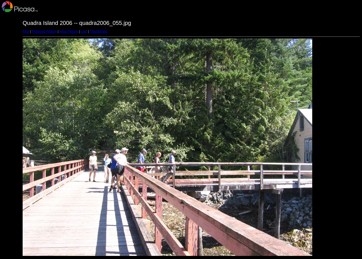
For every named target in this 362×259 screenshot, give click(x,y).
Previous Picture (44, 31)
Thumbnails (98, 31)
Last (84, 31)
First (26, 31)
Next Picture (68, 31)
